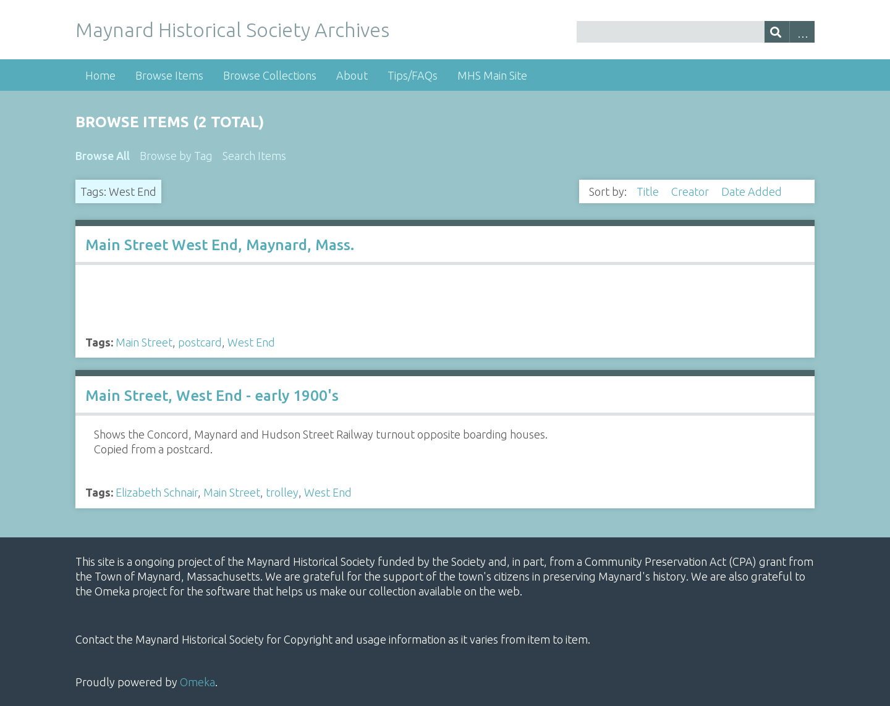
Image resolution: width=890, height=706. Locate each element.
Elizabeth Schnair (157, 492)
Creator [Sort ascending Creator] (691, 191)
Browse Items (169, 75)
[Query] (696, 32)
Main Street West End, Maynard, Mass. (219, 245)
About (352, 75)
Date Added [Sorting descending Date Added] (752, 191)
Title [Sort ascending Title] (649, 191)
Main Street (144, 342)
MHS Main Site (492, 75)
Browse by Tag (176, 155)
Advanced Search (802, 32)
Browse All (102, 155)
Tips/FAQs (413, 75)
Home (100, 75)
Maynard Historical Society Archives (232, 30)
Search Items (254, 155)
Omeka (197, 682)
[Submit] (777, 32)
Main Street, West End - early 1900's (212, 395)
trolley (282, 492)
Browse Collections (269, 75)
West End (251, 342)
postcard (200, 342)
